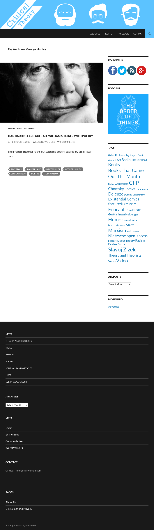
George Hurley (73, 182)
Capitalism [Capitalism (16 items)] (121, 183)
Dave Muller (53, 182)
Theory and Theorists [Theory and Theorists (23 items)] (124, 255)
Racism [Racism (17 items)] (140, 240)
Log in (9, 427)
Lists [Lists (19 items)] (133, 220)
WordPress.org (14, 447)
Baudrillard (34, 182)
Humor (10, 354)
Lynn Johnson (18, 187)
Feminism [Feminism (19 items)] (129, 204)
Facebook (123, 33)
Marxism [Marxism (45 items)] (117, 230)
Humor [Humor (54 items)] (115, 219)
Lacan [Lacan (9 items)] (127, 220)
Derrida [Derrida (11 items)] (128, 194)
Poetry (35, 187)
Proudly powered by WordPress (21, 525)
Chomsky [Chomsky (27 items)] (116, 188)
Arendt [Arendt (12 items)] (112, 160)
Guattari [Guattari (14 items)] (113, 214)
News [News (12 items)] (135, 231)
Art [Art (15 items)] (119, 160)
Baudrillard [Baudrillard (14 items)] (140, 160)
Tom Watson (51, 187)
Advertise (113, 306)
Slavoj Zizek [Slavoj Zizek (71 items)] (122, 249)
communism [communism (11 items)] (142, 189)
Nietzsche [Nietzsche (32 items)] (117, 235)
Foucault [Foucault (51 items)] (117, 209)
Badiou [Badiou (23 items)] (127, 159)
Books (9, 361)
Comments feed (15, 441)
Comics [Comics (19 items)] (130, 189)
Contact (138, 33)
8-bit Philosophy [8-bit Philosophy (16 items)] (118, 155)
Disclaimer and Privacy (19, 508)
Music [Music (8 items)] (129, 231)
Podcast (114, 88)
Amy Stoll (16, 182)
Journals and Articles (19, 368)
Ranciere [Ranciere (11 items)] (112, 244)
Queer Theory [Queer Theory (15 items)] (126, 240)
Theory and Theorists (21, 128)
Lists (8, 375)
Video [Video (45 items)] (122, 260)
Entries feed (12, 434)
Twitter (109, 33)
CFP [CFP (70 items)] (134, 182)
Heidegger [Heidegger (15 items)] (131, 214)
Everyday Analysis (16, 381)
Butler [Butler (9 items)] (111, 184)
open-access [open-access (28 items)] (137, 235)
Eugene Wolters (45, 155)
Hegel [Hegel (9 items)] (122, 214)
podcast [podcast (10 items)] (112, 240)
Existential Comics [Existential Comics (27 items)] (123, 199)
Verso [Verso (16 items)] (112, 261)
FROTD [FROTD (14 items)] (136, 210)
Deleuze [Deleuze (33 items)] (115, 193)
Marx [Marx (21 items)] (130, 225)
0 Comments (67, 155)
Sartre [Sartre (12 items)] (121, 244)
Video (9, 347)
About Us (95, 33)
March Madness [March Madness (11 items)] (116, 225)
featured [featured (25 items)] (115, 203)
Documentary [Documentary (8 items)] (139, 194)
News (9, 334)
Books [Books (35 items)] (114, 164)
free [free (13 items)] (129, 210)
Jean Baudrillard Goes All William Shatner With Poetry (50, 141)
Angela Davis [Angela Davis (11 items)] (137, 155)
